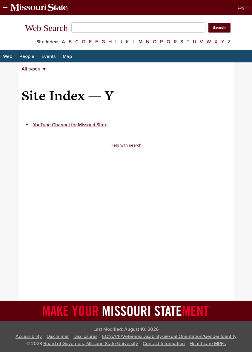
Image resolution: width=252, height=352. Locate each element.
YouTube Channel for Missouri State (70, 125)
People (26, 56)
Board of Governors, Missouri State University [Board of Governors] (90, 344)
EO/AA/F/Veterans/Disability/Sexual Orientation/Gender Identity (169, 336)
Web (7, 56)
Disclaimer (58, 336)
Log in (243, 7)
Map (67, 56)
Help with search (126, 145)
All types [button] (33, 69)
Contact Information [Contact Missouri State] (164, 344)
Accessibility (29, 336)
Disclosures (85, 336)
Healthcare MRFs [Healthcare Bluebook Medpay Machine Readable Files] (208, 344)
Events (49, 56)
